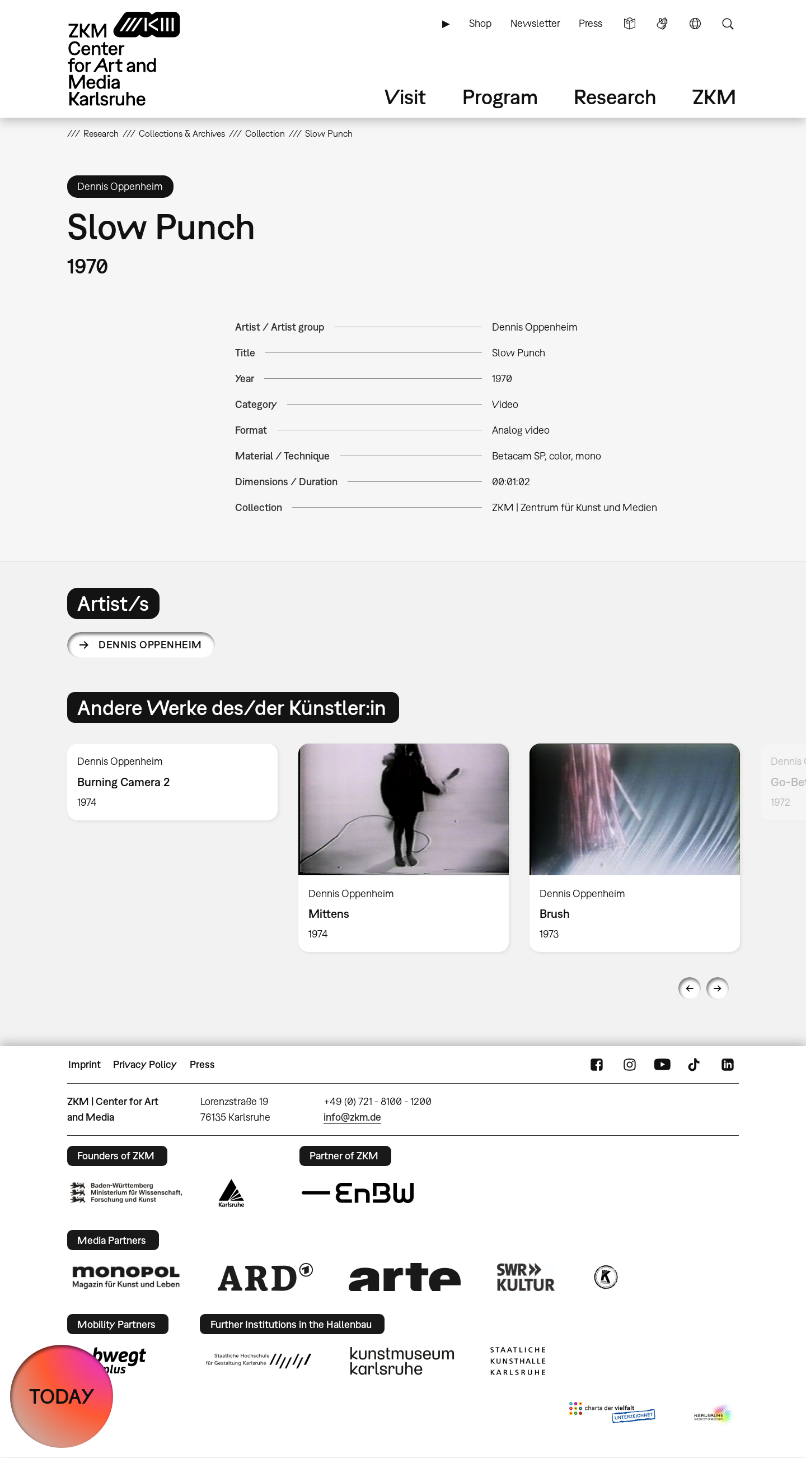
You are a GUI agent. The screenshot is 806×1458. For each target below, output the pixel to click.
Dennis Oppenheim (150, 645)
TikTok (695, 1064)
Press (590, 23)
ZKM (714, 97)
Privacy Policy (145, 1064)
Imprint (84, 1064)
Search (727, 23)
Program (500, 97)
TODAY (62, 1396)
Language (695, 23)
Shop (480, 23)
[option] (172, 782)
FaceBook (596, 1064)
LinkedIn (727, 1064)
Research (615, 97)
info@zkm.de (352, 1117)
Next (717, 988)
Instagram (629, 1064)
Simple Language (629, 23)
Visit (405, 97)
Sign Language (662, 23)
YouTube (662, 1064)
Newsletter (535, 23)
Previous (689, 988)
